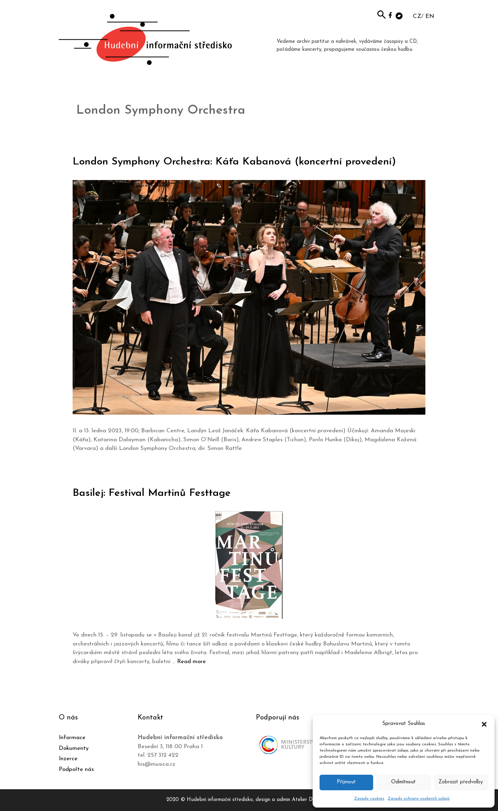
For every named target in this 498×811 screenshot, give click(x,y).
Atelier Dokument (312, 799)
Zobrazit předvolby (461, 782)
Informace (72, 738)
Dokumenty (74, 748)
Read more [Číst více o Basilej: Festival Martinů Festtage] (191, 661)
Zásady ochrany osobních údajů (419, 798)
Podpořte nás (76, 769)
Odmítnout (403, 782)
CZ (417, 16)
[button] (484, 723)
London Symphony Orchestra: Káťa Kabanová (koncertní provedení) (234, 162)
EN (429, 16)
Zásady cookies (369, 798)
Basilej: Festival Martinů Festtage (152, 493)
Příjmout (346, 782)
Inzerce (68, 759)
